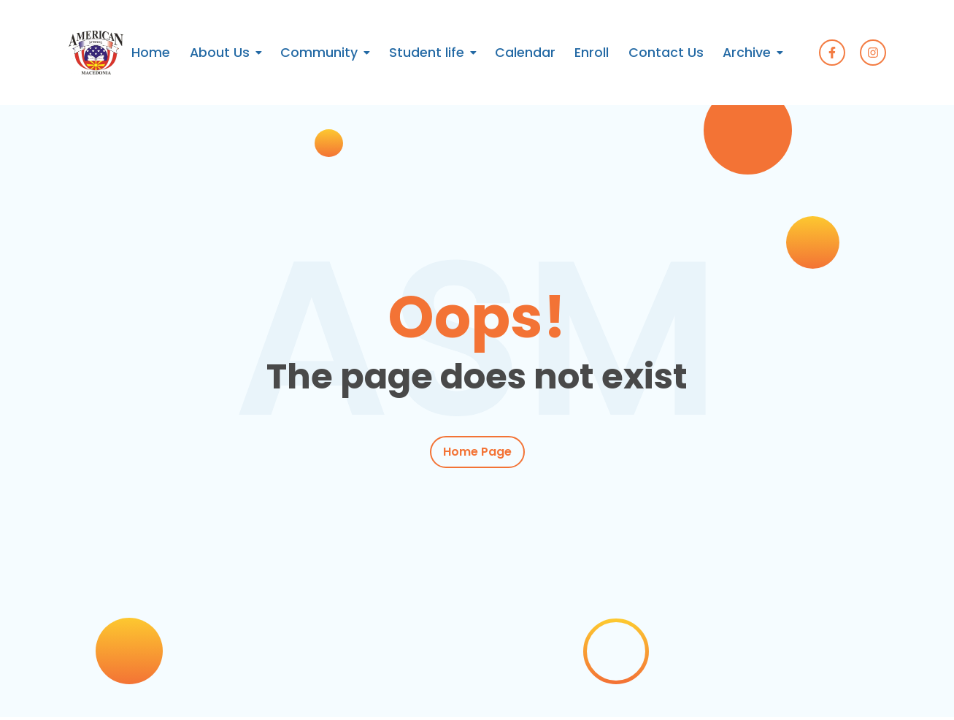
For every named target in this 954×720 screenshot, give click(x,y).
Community (319, 52)
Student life (426, 52)
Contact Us (666, 52)
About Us (220, 52)
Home (150, 52)
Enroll (591, 52)
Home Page (477, 452)
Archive (747, 52)
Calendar (525, 52)
